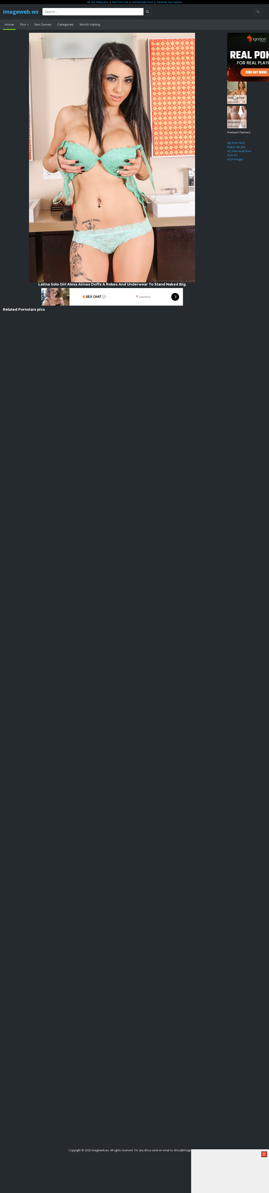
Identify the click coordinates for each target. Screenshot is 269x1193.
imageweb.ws (21, 11)
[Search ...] (94, 11)
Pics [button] (23, 24)
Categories (65, 24)
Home (9, 24)
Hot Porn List (120, 2)
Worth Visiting (89, 24)
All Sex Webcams (98, 2)
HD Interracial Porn (239, 151)
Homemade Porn (142, 2)
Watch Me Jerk (236, 147)
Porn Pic (232, 155)
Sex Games (42, 24)
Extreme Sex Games (169, 2)
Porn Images (235, 159)
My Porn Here (236, 143)
